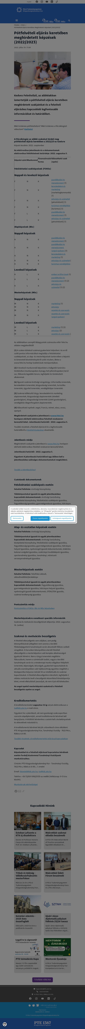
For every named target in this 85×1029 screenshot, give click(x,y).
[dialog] (42, 514)
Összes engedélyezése (40, 518)
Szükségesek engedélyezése (62, 518)
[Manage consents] (5, 1024)
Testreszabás (17, 518)
